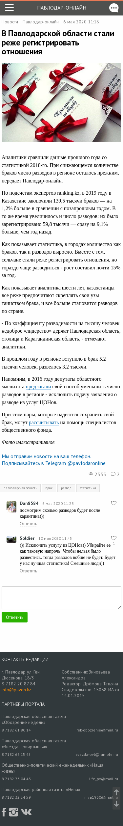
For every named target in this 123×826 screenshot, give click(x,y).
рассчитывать (44, 422)
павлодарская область (20, 488)
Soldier (27, 538)
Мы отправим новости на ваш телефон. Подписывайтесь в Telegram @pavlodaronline (54, 459)
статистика (88, 488)
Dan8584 (29, 503)
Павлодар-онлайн (61, 7)
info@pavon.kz (16, 690)
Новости (10, 22)
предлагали (38, 386)
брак (49, 488)
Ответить (28, 524)
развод (66, 488)
